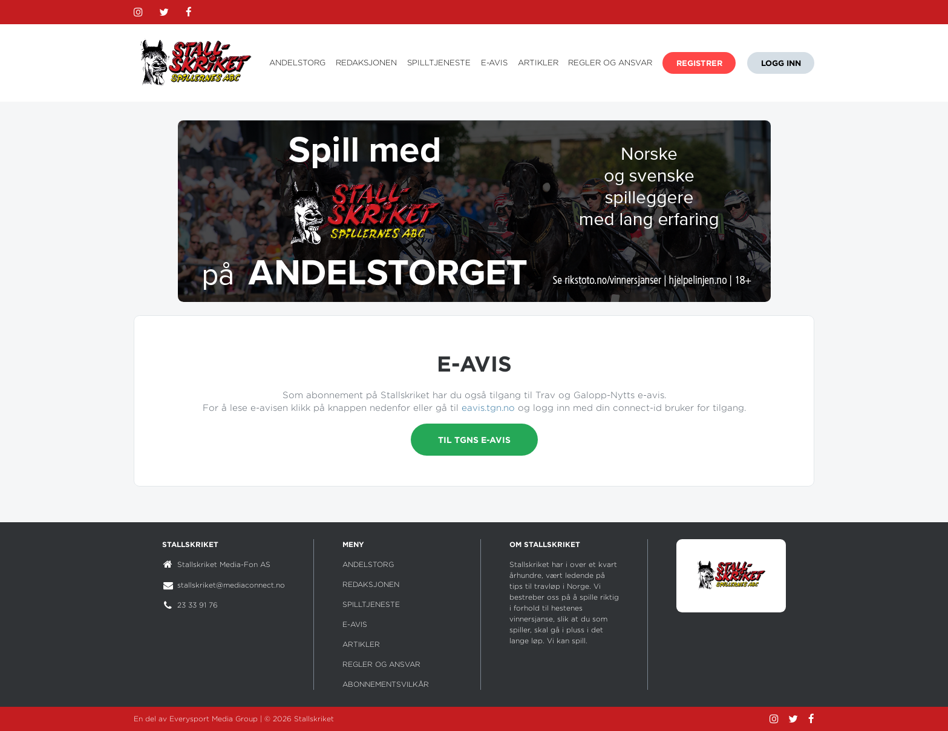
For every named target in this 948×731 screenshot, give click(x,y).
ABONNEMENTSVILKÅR (385, 684)
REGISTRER (699, 63)
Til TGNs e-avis (474, 439)
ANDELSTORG (297, 63)
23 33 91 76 (197, 605)
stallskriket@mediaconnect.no (231, 585)
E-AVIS (494, 63)
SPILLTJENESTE (439, 63)
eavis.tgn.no (488, 407)
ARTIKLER (538, 63)
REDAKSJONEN (366, 63)
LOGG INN (781, 63)
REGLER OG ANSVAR (610, 63)
